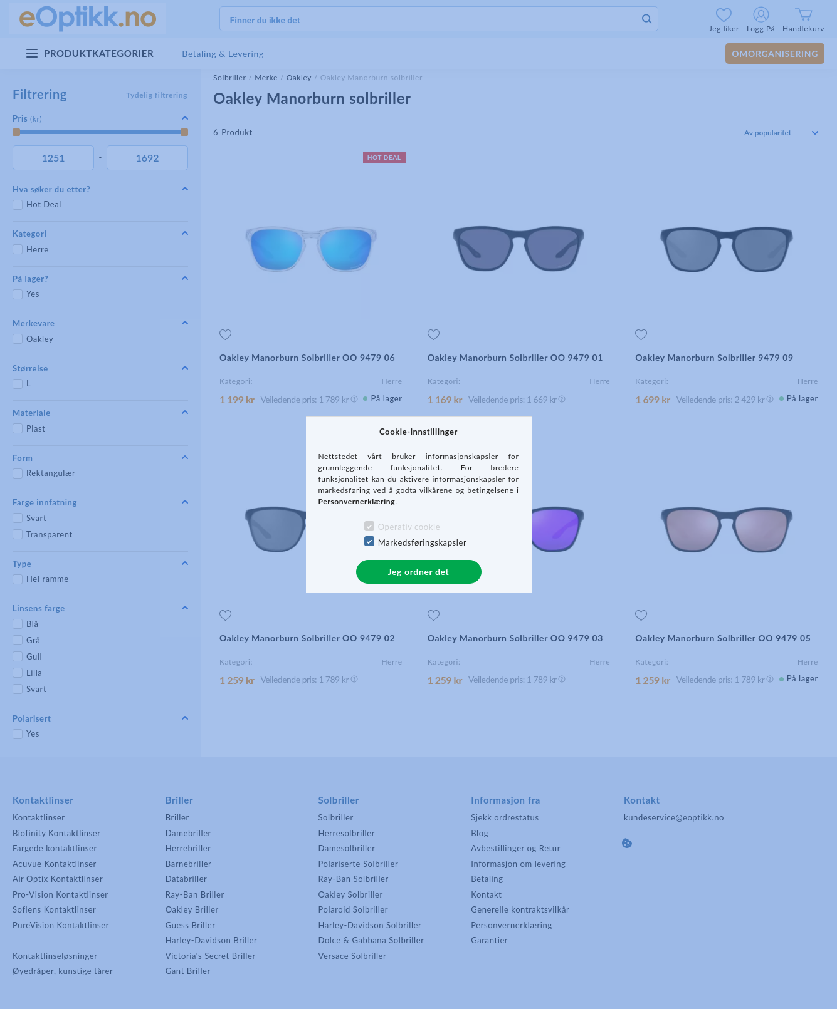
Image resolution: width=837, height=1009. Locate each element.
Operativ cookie (409, 527)
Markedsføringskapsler (422, 542)
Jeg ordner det (419, 571)
